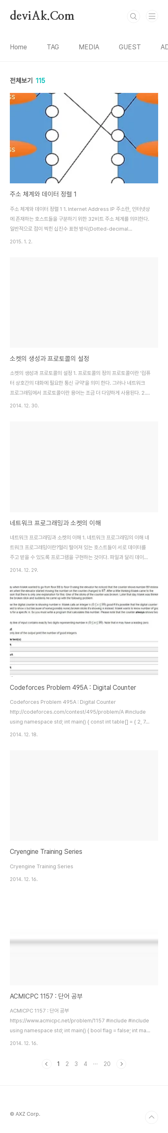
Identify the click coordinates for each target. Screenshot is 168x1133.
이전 (47, 1064)
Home (18, 47)
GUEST (130, 47)
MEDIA (89, 47)
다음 (121, 1064)
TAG (53, 47)
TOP (151, 1117)
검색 (133, 16)
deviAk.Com (42, 16)
